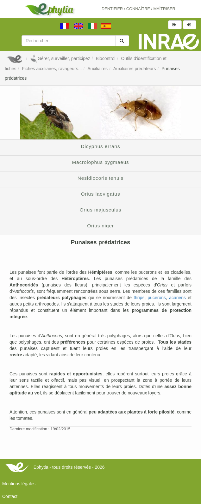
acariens (177, 297)
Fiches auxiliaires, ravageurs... (52, 68)
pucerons (157, 297)
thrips (139, 297)
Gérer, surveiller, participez (60, 58)
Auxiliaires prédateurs (134, 68)
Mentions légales (18, 483)
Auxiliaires (97, 68)
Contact (9, 496)
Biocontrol (105, 58)
